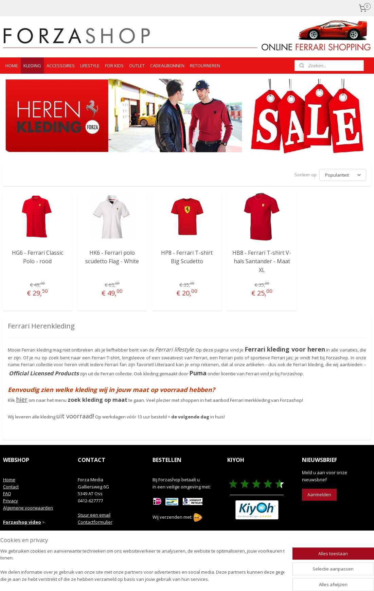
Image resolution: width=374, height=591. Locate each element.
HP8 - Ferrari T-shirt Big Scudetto (187, 256)
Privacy (10, 500)
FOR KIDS (114, 65)
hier (22, 398)
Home (9, 479)
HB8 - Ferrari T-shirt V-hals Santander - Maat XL (261, 260)
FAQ (7, 492)
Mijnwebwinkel (262, 578)
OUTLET (137, 65)
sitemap (163, 578)
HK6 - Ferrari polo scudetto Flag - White (112, 256)
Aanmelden (319, 493)
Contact (11, 486)
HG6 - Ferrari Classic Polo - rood (37, 256)
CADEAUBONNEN (167, 65)
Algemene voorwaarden (28, 507)
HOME (11, 65)
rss (177, 578)
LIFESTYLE (90, 65)
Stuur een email (94, 514)
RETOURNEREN (205, 65)
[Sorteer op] (343, 174)
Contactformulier (95, 521)
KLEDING (32, 65)
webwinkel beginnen (203, 578)
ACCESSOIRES (61, 65)
